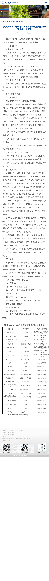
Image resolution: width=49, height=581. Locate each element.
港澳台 (21, 21)
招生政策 (15, 21)
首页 (10, 21)
